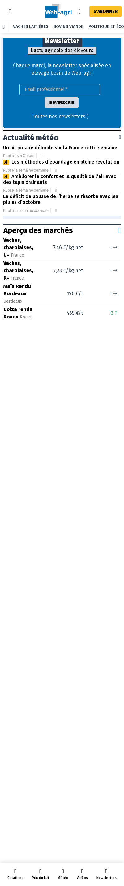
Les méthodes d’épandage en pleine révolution (65, 162)
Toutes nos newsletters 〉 (62, 116)
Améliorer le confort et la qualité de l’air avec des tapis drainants (59, 179)
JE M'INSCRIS (62, 102)
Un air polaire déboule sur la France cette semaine (60, 148)
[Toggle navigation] (10, 11)
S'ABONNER (105, 11)
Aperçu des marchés (38, 230)
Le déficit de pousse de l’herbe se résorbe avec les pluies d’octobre (60, 199)
